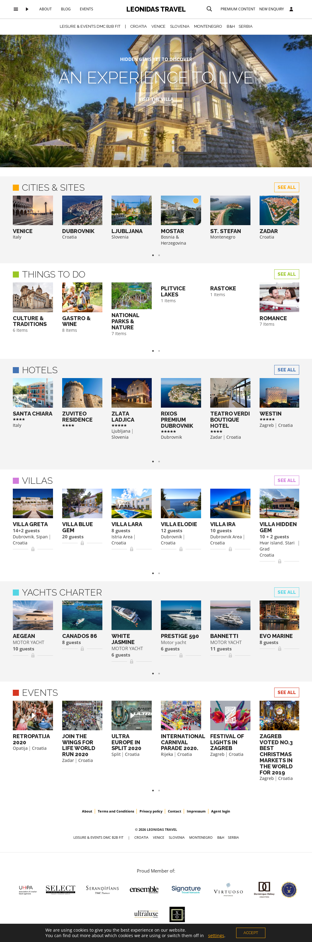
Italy (17, 237)
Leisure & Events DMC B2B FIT (90, 26)
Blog (66, 9)
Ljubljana (121, 431)
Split (116, 754)
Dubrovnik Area (226, 537)
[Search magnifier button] (209, 9)
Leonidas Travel (156, 9)
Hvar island (271, 543)
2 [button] (162, 255)
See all (287, 187)
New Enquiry (271, 9)
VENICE (158, 26)
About (45, 9)
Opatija (20, 748)
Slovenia (120, 237)
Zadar (216, 437)
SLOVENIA (180, 26)
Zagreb (267, 425)
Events (86, 9)
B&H (231, 26)
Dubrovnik (171, 437)
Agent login (220, 811)
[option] (33, 218)
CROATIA (138, 26)
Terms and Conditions (116, 811)
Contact (174, 811)
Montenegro (222, 237)
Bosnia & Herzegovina (173, 240)
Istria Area (122, 537)
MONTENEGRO (208, 26)
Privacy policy (151, 811)
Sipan (42, 537)
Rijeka (167, 754)
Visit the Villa (156, 99)
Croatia (69, 237)
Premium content (238, 9)
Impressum (196, 811)
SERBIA (246, 26)
